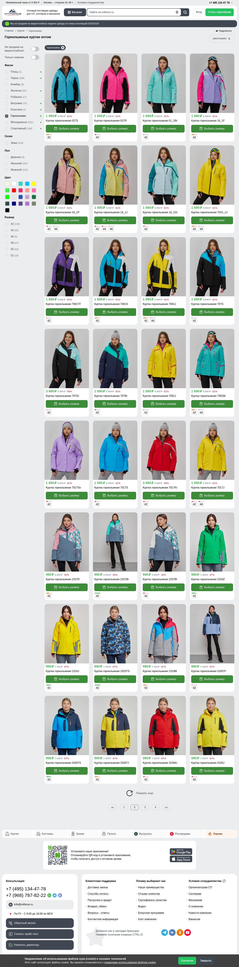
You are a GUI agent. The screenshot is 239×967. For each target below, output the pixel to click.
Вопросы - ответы (98, 912)
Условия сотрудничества (207, 880)
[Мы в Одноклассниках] (180, 932)
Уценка (217, 833)
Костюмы (47, 833)
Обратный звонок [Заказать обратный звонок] (25, 923)
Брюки (80, 833)
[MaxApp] (60, 895)
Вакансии (194, 919)
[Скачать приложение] (181, 851)
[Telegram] (55, 895)
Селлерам (195, 893)
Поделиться (225, 31)
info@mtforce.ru (23, 904)
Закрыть (206, 960)
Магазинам (195, 900)
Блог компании (147, 919)
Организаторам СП (200, 887)
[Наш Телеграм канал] (164, 932)
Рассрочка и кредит (100, 900)
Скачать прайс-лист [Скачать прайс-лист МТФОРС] (26, 934)
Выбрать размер (66, 128)
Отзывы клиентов (149, 893)
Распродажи (182, 833)
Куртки (15, 833)
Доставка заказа (98, 887)
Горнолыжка (55, 47)
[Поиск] (134, 12)
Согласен (187, 960)
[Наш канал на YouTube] (187, 932)
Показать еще (139, 793)
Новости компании (200, 912)
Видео (142, 906)
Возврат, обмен (97, 906)
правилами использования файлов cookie (130, 962)
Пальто (111, 833)
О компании (196, 906)
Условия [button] (90, 2)
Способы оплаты (98, 893)
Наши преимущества (151, 887)
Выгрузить (145, 833)
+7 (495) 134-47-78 (26, 888)
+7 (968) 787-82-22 (26, 895)
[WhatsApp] (50, 895)
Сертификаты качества (152, 900)
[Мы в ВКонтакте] (172, 932)
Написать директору (26, 944)
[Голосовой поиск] (177, 12)
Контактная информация (103, 919)
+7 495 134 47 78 (221, 2)
